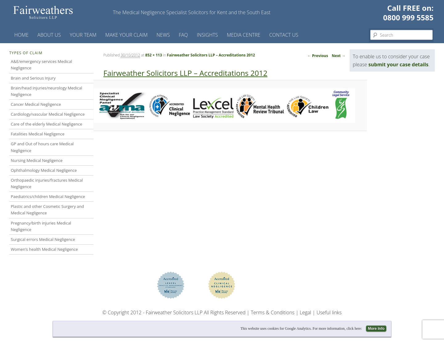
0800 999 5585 (408, 17)
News (163, 34)
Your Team (83, 34)
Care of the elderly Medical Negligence (46, 124)
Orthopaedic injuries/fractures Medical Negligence (47, 183)
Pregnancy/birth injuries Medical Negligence (41, 226)
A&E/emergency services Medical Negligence (41, 65)
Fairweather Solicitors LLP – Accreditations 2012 (211, 55)
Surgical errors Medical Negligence (43, 239)
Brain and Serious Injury (33, 78)
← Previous (317, 55)
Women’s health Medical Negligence (44, 249)
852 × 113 (153, 55)
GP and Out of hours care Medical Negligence (42, 147)
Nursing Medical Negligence (37, 160)
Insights (207, 34)
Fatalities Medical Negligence (37, 134)
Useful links (329, 312)
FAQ (183, 34)
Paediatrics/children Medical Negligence (48, 196)
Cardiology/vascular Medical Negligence (47, 114)
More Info (376, 328)
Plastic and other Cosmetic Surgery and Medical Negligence (47, 210)
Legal (305, 312)
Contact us (283, 34)
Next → (338, 55)
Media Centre (244, 34)
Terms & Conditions (272, 312)
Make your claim (126, 34)
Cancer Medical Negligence (36, 104)
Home (21, 34)
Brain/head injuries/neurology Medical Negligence (46, 91)
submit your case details (398, 64)
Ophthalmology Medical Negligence (44, 170)
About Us (49, 34)
